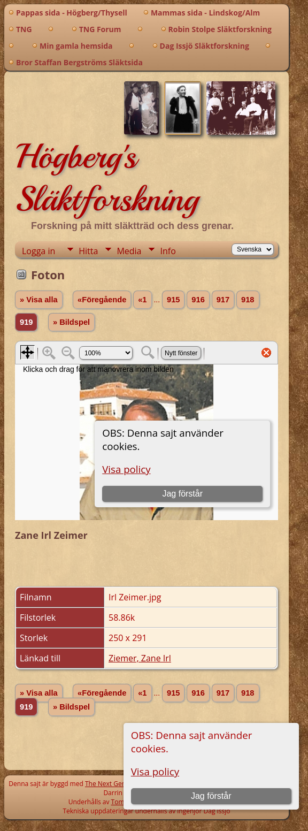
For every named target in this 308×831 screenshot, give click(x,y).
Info (167, 251)
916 (197, 299)
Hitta (88, 251)
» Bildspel (71, 322)
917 (223, 299)
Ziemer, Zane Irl (140, 658)
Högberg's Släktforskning (106, 177)
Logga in (38, 251)
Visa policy (155, 771)
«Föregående (102, 299)
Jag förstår (211, 795)
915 (173, 299)
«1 (142, 299)
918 (247, 299)
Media (129, 251)
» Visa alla (39, 299)
